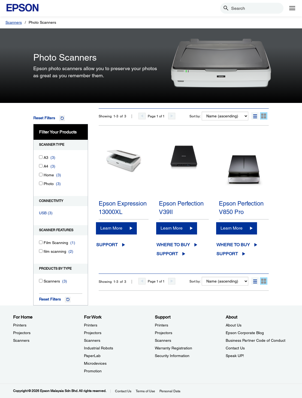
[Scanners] (41, 281)
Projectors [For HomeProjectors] (22, 333)
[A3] (41, 157)
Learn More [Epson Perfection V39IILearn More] (172, 228)
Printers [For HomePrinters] (19, 325)
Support (107, 244)
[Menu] (292, 8)
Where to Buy (173, 244)
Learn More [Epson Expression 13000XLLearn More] (111, 228)
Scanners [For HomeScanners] (21, 340)
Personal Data (169, 391)
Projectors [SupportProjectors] (163, 333)
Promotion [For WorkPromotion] (93, 371)
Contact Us (123, 391)
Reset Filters (44, 118)
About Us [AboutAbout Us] (233, 325)
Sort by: (195, 116)
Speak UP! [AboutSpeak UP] (235, 356)
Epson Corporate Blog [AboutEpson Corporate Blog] (245, 333)
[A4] (41, 166)
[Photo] (41, 183)
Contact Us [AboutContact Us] (235, 348)
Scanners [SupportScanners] (163, 340)
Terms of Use (145, 391)
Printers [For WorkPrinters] (90, 325)
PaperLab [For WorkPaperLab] (92, 356)
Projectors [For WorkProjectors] (92, 333)
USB (43, 213)
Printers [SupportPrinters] (161, 325)
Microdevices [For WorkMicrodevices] (95, 363)
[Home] (41, 174)
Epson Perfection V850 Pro (241, 207)
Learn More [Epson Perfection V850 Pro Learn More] (232, 228)
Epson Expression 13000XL (123, 207)
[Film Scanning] (41, 242)
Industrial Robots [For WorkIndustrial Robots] (98, 348)
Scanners (13, 22)
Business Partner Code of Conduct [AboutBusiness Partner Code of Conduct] (255, 340)
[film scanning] (41, 251)
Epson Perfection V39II (181, 207)
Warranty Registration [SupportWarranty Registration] (173, 348)
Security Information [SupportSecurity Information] (172, 356)
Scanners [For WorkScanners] (92, 340)
